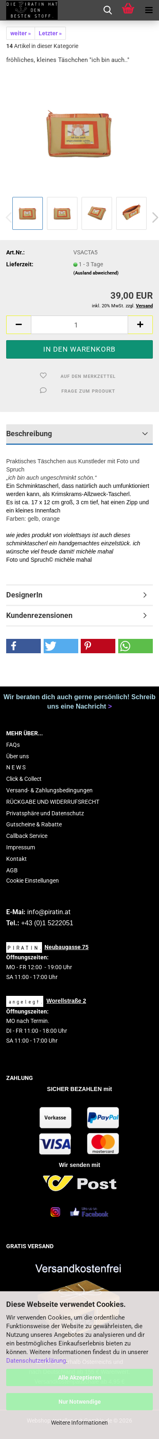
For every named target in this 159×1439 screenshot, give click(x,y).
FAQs (13, 744)
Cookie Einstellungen (32, 880)
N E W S (16, 767)
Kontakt (16, 859)
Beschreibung (29, 433)
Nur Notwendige (79, 1401)
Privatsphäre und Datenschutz (45, 813)
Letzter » (50, 33)
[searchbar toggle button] (107, 10)
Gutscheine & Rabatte (34, 824)
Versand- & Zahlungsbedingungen (49, 790)
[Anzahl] (79, 325)
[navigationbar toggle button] (148, 10)
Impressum (20, 847)
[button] (18, 325)
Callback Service (26, 836)
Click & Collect (24, 779)
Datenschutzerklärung (36, 1360)
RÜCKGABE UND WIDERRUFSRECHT (52, 801)
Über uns (17, 756)
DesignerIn (24, 594)
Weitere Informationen (79, 1422)
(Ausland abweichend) (96, 273)
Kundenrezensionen (39, 615)
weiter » (20, 33)
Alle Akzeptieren (79, 1377)
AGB (12, 870)
